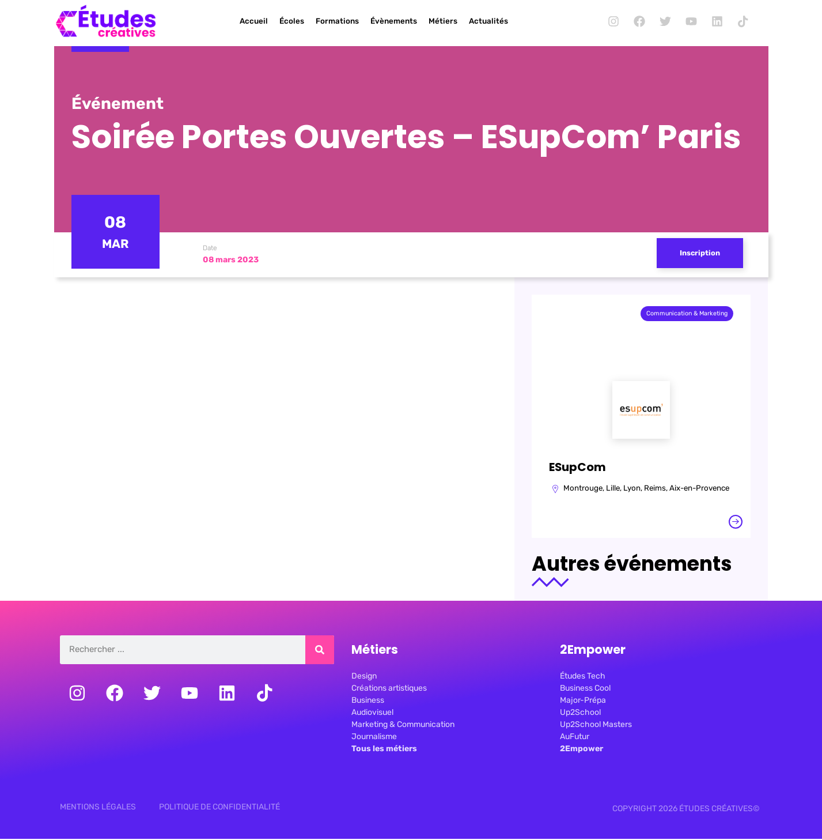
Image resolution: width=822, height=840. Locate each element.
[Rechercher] (319, 652)
